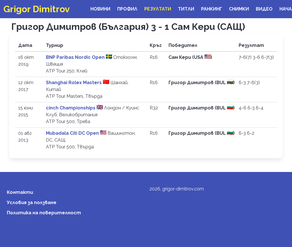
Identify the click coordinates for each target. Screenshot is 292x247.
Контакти (20, 192)
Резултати (157, 9)
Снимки (239, 9)
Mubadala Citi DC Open (73, 133)
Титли (186, 9)
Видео (264, 9)
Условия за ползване (31, 202)
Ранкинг (211, 9)
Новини (100, 9)
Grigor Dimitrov (36, 9)
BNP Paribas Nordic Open (76, 57)
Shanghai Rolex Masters (74, 82)
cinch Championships (71, 108)
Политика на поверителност (44, 212)
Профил (127, 9)
